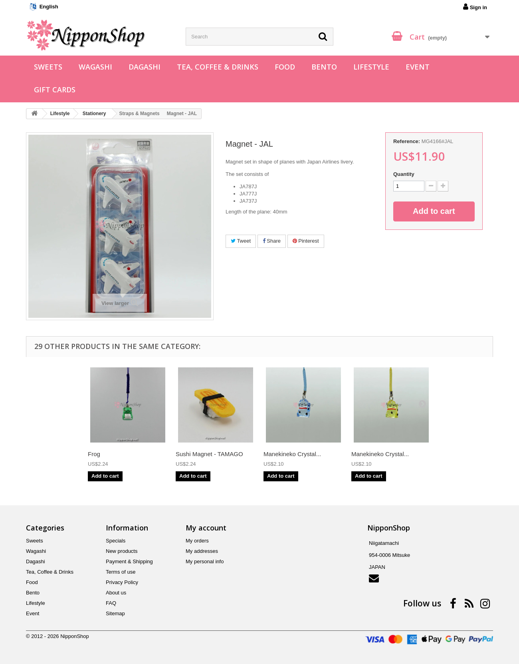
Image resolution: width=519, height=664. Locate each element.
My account (206, 527)
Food (285, 67)
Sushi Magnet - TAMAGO (209, 454)
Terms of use (120, 572)
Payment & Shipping (129, 561)
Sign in (475, 6)
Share (272, 241)
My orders (197, 541)
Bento (324, 67)
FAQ (111, 603)
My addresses (202, 551)
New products (121, 551)
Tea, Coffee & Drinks (217, 67)
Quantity (403, 174)
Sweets (48, 67)
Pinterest (306, 241)
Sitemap (115, 613)
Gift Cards (54, 89)
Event (418, 67)
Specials (115, 541)
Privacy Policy (122, 582)
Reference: (406, 141)
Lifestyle (371, 67)
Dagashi (144, 67)
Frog (94, 454)
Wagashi (95, 67)
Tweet (241, 241)
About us (116, 593)
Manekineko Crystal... (292, 454)
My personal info (205, 561)
